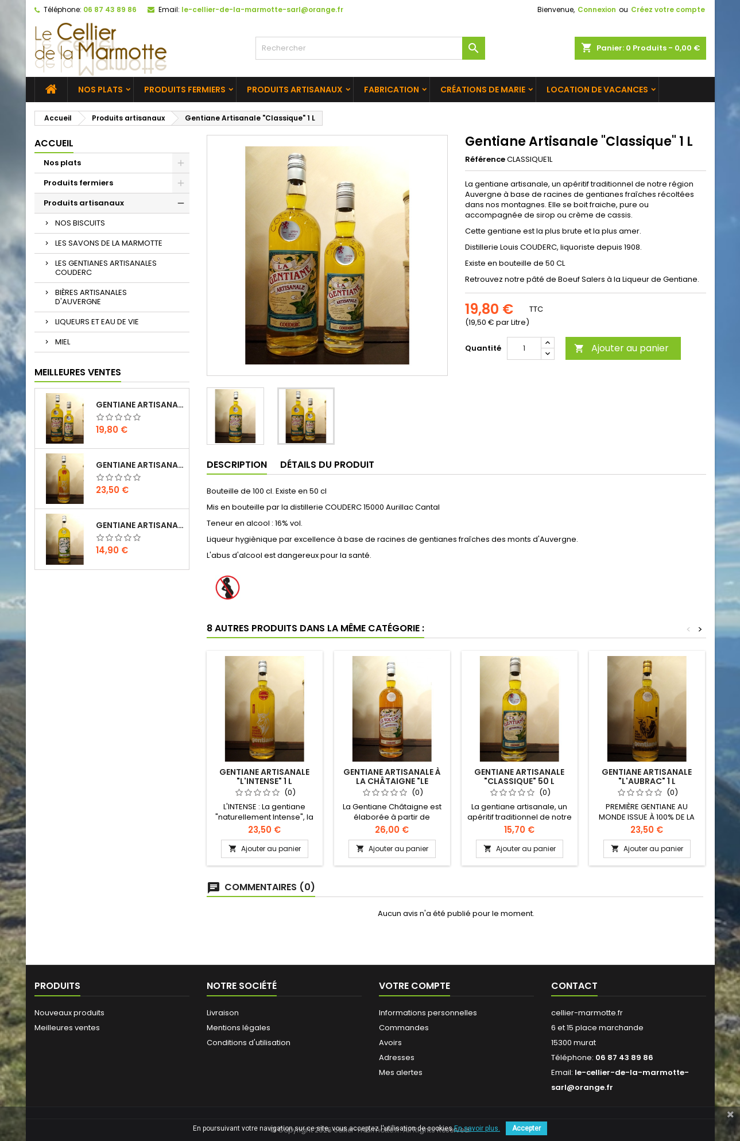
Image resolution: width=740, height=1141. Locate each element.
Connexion (597, 9)
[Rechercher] (370, 48)
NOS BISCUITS (80, 223)
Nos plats (100, 89)
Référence (485, 159)
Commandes (404, 1027)
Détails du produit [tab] (327, 464)
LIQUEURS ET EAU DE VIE (97, 321)
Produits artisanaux (295, 89)
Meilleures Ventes (77, 372)
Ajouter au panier (621, 348)
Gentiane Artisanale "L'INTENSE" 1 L (140, 464)
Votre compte (414, 985)
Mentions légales (238, 1027)
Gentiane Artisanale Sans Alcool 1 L (140, 525)
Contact (574, 985)
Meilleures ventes (67, 1027)
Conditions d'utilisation (248, 1042)
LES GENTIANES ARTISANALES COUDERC (106, 268)
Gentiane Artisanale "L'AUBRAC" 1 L (647, 776)
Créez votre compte (668, 9)
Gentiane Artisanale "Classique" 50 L (519, 776)
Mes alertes (401, 1072)
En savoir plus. (477, 1128)
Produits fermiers (185, 89)
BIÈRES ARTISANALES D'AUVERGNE (91, 297)
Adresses (396, 1057)
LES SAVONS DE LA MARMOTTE (108, 243)
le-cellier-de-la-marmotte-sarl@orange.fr (262, 9)
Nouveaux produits (69, 1012)
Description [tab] (237, 464)
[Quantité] (524, 348)
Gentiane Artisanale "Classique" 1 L (140, 404)
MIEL (62, 341)
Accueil (53, 143)
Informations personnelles (428, 1012)
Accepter (526, 1128)
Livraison (223, 1012)
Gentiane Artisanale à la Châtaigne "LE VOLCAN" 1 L (392, 781)
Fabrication (391, 89)
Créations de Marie (482, 89)
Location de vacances (597, 89)
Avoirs (390, 1042)
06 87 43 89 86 (110, 9)
